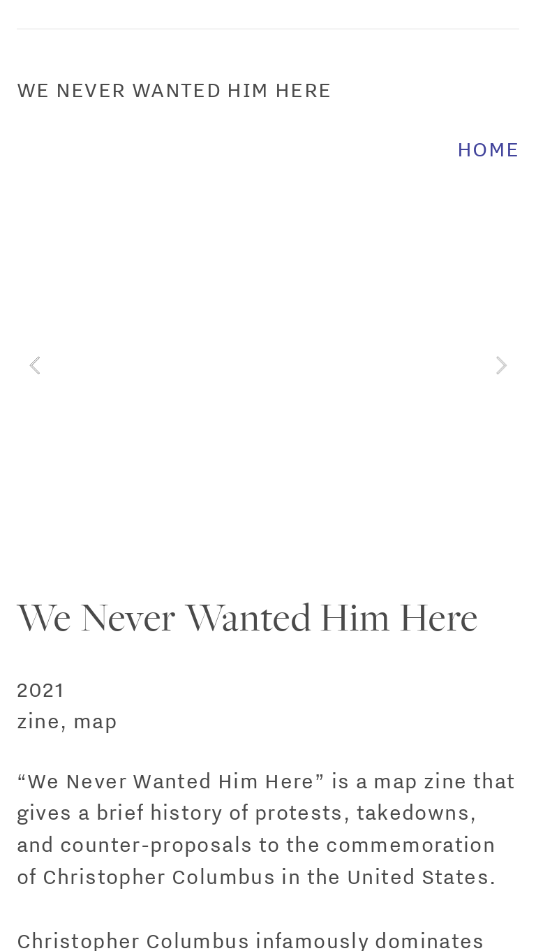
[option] (268, 365)
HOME (488, 149)
